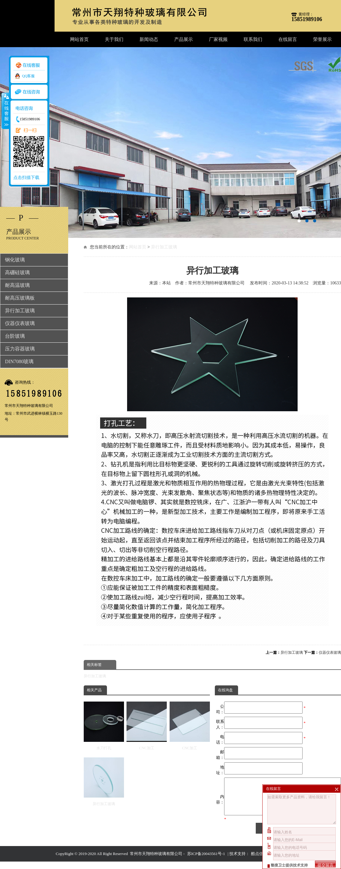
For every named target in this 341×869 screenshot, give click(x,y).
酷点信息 (259, 861)
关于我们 (114, 39)
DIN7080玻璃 (19, 361)
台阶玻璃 (15, 336)
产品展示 (183, 39)
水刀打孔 (104, 726)
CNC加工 (146, 726)
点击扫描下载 (26, 177)
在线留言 (287, 39)
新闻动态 (149, 39)
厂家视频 (218, 39)
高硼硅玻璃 (17, 272)
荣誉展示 (322, 39)
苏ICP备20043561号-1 (206, 861)
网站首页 (79, 39)
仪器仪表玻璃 (330, 652)
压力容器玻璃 (20, 348)
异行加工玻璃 (164, 247)
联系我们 (253, 39)
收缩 (5, 110)
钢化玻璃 (15, 259)
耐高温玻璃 (17, 285)
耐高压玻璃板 (20, 298)
